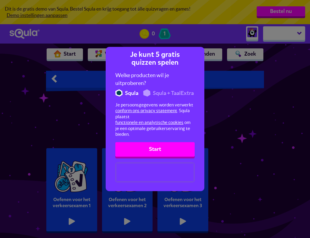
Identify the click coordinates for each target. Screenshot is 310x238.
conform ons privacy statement (146, 110)
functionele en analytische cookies (149, 122)
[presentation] (155, 172)
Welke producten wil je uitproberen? (142, 79)
